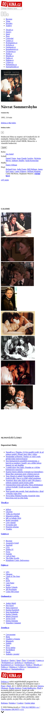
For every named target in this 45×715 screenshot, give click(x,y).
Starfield (9, 545)
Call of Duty (10, 556)
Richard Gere (11, 169)
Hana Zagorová (12, 608)
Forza (8, 552)
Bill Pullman (32, 169)
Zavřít (4, 148)
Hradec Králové (15, 688)
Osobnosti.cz (6, 596)
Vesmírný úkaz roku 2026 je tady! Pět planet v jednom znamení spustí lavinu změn (23, 481)
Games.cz (5, 534)
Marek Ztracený (12, 616)
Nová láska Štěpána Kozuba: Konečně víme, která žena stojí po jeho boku (23, 497)
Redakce (12, 703)
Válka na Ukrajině (13, 514)
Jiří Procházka (11, 589)
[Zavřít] (2, 132)
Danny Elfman (11, 165)
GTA (8, 547)
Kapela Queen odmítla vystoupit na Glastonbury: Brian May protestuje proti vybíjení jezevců (24, 473)
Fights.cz (4, 565)
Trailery (9, 26)
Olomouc (4, 688)
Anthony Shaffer (18, 161)
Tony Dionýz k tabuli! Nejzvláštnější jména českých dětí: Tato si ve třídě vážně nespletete (23, 477)
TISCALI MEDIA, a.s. (30, 707)
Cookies (20, 703)
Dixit (8, 645)
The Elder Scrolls (12, 558)
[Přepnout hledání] (2, 14)
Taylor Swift (10, 619)
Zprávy (12, 660)
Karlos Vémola (11, 587)
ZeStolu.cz (19, 663)
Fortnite (9, 554)
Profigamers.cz (7, 663)
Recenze (9, 19)
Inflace (8, 509)
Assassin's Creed (12, 543)
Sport (19, 660)
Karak (8, 652)
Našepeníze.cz (32, 667)
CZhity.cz (22, 667)
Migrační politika (12, 516)
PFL (7, 578)
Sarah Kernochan (32, 161)
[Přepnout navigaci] (8, 15)
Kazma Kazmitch (12, 610)
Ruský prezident (12, 520)
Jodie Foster (21, 169)
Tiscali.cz (5, 503)
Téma (8, 21)
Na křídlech (10, 650)
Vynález (9, 529)
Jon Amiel (10, 154)
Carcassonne (10, 634)
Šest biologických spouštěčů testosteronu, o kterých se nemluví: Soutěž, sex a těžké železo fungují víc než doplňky (23, 463)
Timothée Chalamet (13, 623)
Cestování (31, 660)
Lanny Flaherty (20, 171)
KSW (8, 581)
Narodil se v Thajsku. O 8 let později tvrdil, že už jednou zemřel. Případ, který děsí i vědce (25, 453)
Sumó (8, 585)
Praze (3, 686)
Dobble (8, 643)
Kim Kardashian (12, 612)
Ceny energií (11, 522)
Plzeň (39, 688)
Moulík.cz (37, 665)
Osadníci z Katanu (13, 639)
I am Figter (10, 583)
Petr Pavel (10, 605)
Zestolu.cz (5, 628)
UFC (7, 572)
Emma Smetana (12, 621)
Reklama (4, 703)
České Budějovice (29, 688)
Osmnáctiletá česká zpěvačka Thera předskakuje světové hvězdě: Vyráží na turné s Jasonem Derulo (24, 487)
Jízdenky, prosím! (12, 654)
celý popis (5, 180)
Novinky (9, 23)
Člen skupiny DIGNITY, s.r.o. (12, 709)
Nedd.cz (29, 665)
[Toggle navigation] (5, 14)
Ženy (24, 660)
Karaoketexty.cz (7, 665)
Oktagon (9, 574)
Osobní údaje (30, 703)
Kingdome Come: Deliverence (17, 560)
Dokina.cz (13, 667)
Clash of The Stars (13, 576)
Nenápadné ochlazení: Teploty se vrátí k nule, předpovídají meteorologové (23, 457)
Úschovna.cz (20, 665)
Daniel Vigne (11, 158)
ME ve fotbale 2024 (13, 518)
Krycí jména (10, 648)
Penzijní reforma (12, 527)
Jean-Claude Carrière (25, 158)
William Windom (34, 171)
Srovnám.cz (5, 669)
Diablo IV (9, 549)
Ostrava (41, 686)
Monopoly (10, 641)
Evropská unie (11, 525)
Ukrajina (9, 512)
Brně (9, 686)
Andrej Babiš (11, 603)
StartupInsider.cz (17, 669)
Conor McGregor (12, 592)
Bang (8, 637)
